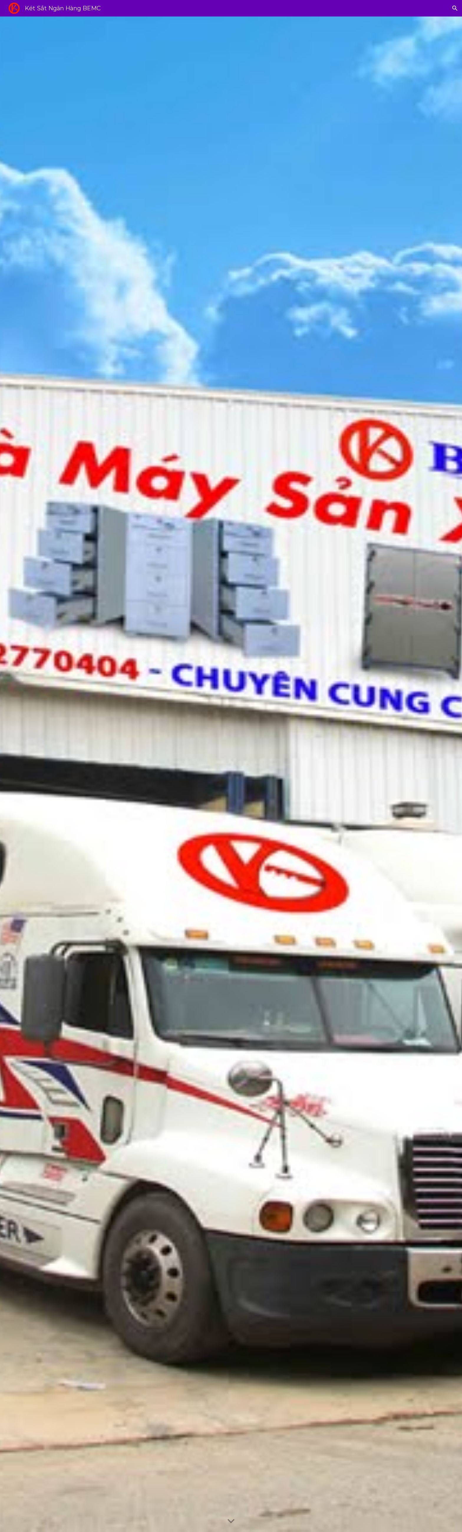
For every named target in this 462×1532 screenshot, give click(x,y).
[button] (455, 8)
